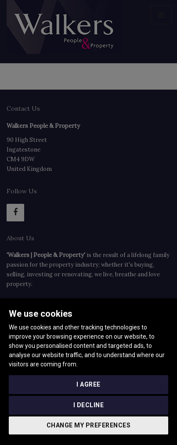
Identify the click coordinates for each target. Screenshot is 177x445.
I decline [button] (88, 405)
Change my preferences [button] (89, 425)
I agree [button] (88, 384)
